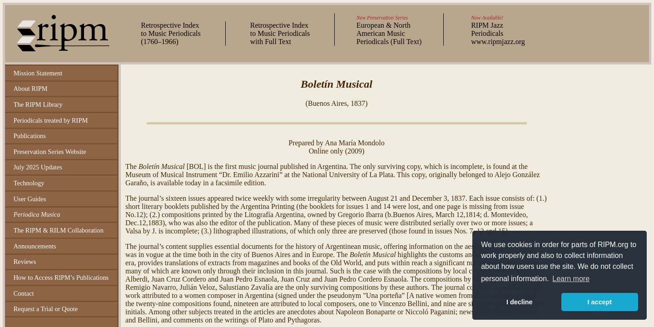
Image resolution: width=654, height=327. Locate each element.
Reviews (25, 261)
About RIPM (31, 88)
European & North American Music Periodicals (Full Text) (389, 33)
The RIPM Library (38, 104)
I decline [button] (519, 302)
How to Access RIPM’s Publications (61, 277)
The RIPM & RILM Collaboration (59, 230)
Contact (24, 293)
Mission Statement (38, 73)
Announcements (35, 246)
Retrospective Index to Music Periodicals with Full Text (280, 33)
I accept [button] (599, 302)
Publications (30, 135)
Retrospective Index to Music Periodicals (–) (171, 33)
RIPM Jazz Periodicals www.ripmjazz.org (498, 33)
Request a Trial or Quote (46, 308)
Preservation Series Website (50, 151)
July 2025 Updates (38, 167)
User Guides (30, 199)
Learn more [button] (571, 278)
